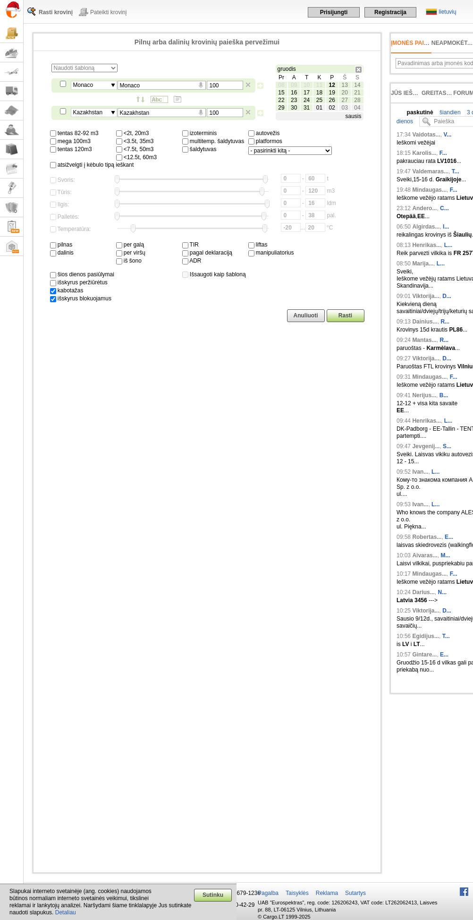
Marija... (422, 263)
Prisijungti (334, 12)
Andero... (424, 208)
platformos (265, 141)
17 (307, 92)
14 (357, 85)
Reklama (327, 893)
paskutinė (420, 112)
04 (357, 107)
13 (344, 85)
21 (357, 92)
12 (332, 85)
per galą (130, 244)
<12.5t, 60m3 (136, 157)
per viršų (130, 252)
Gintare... (424, 654)
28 (357, 100)
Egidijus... (425, 636)
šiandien (449, 112)
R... (444, 321)
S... (447, 446)
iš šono (129, 260)
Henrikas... (426, 245)
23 (294, 100)
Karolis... (424, 153)
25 (319, 100)
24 (307, 100)
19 (332, 92)
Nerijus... (424, 395)
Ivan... (420, 472)
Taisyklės (297, 893)
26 (332, 100)
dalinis (62, 252)
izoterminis (199, 133)
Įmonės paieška (415, 43)
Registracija (390, 12)
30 (294, 107)
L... (448, 245)
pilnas (61, 244)
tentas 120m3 (71, 149)
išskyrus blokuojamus (80, 298)
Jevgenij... (425, 446)
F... (443, 153)
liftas (258, 244)
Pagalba (268, 893)
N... (442, 592)
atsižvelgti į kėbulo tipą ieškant (92, 165)
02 (332, 107)
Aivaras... (424, 555)
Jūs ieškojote (413, 93)
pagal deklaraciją (207, 252)
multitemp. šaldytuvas (213, 141)
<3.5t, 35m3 (135, 141)
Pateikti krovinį (108, 12)
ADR (192, 260)
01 (319, 107)
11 (319, 85)
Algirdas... (425, 226)
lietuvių (447, 12)
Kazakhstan (88, 112)
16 (294, 92)
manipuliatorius (271, 252)
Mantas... (424, 340)
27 (344, 100)
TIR (190, 244)
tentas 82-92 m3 (74, 133)
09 (294, 85)
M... (445, 555)
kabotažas (67, 290)
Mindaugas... (429, 190)
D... (446, 296)
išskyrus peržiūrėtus (79, 282)
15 (281, 92)
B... (443, 395)
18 (319, 92)
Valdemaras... (430, 171)
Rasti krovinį (56, 12)
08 (281, 85)
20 (344, 92)
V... (447, 134)
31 (307, 107)
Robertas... (426, 537)
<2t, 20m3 (132, 133)
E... (449, 537)
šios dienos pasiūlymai (82, 274)
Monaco (83, 85)
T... (455, 171)
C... (444, 208)
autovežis (264, 133)
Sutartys (355, 893)
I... (446, 226)
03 (344, 107)
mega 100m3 (70, 141)
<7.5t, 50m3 (135, 149)
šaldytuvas (199, 149)
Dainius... (424, 321)
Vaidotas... (426, 134)
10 (307, 85)
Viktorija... (425, 296)
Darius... (423, 592)
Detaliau (65, 912)
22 (281, 100)
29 (281, 107)
